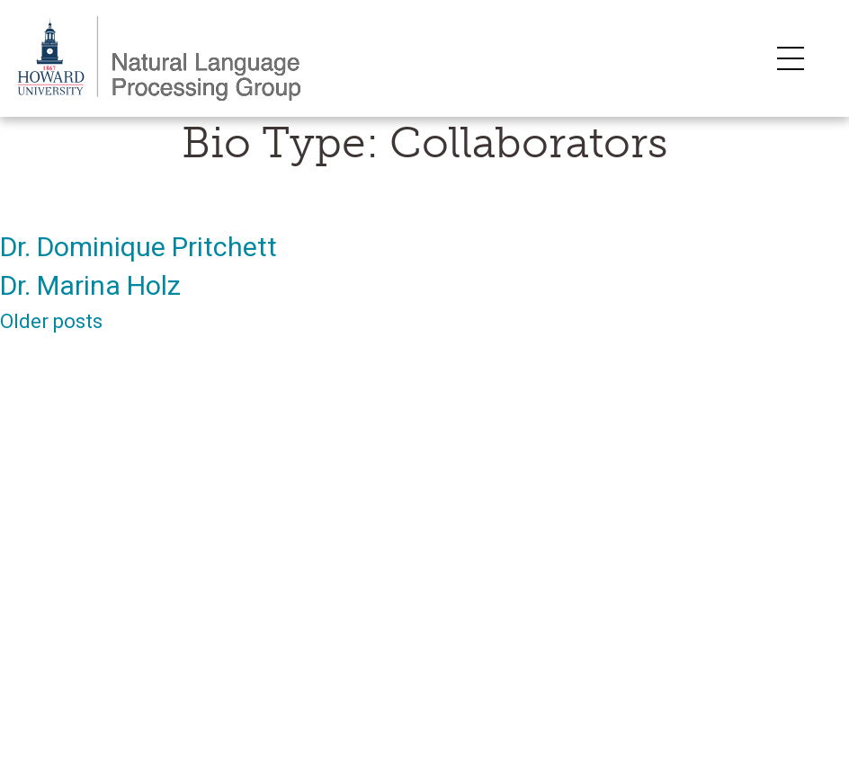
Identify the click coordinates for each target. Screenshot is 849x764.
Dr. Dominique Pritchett (138, 246)
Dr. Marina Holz (90, 285)
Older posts (51, 321)
